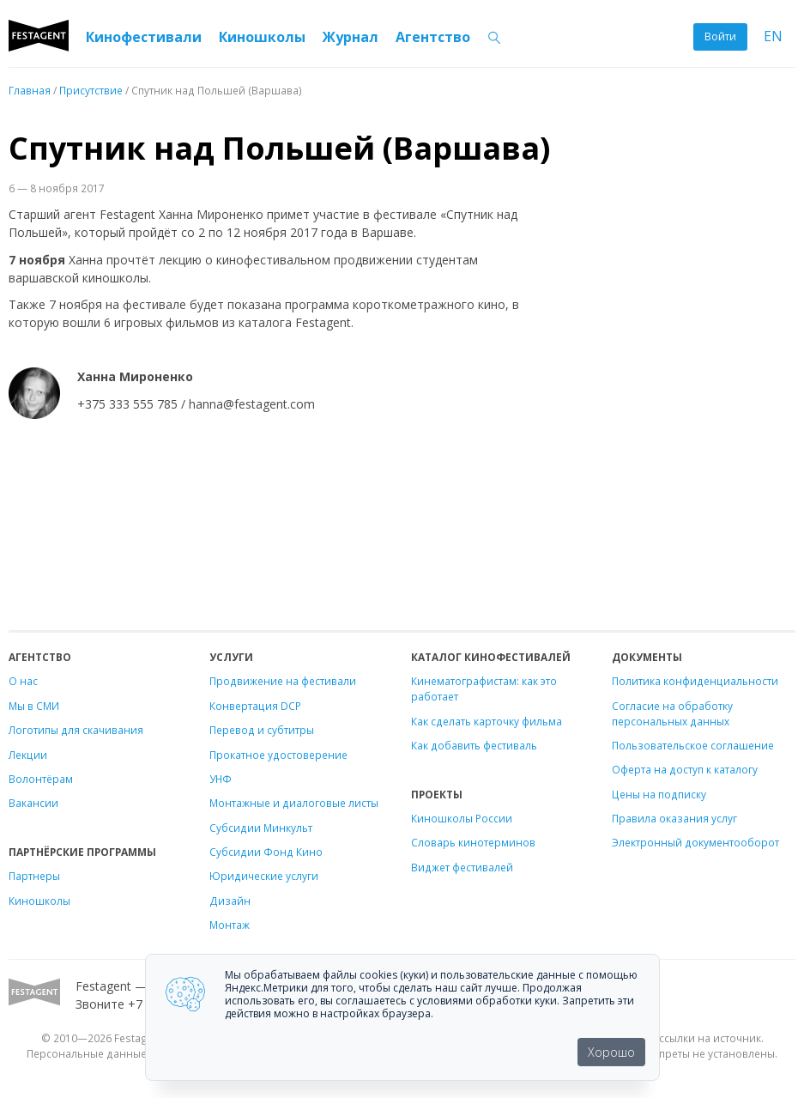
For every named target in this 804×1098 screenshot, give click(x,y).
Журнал (350, 36)
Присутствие (91, 90)
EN (773, 36)
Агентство (433, 36)
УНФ (220, 779)
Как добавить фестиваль (474, 745)
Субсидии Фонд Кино (266, 851)
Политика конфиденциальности (695, 681)
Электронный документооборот (695, 842)
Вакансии (33, 803)
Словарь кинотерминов (473, 842)
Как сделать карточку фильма (486, 721)
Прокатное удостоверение (278, 754)
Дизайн (230, 900)
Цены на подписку (659, 794)
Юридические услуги (263, 876)
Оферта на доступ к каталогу (685, 769)
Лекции (28, 754)
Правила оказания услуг (674, 818)
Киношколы (262, 36)
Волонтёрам (41, 779)
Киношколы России (461, 818)
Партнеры (34, 876)
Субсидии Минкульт (260, 827)
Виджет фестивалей (462, 867)
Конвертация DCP (255, 706)
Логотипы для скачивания (76, 730)
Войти (720, 36)
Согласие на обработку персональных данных (672, 713)
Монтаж (229, 924)
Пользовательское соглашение (693, 745)
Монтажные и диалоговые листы (293, 803)
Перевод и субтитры (261, 730)
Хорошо (611, 1052)
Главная (30, 90)
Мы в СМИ (34, 706)
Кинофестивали (144, 36)
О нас (23, 681)
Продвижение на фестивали (282, 681)
